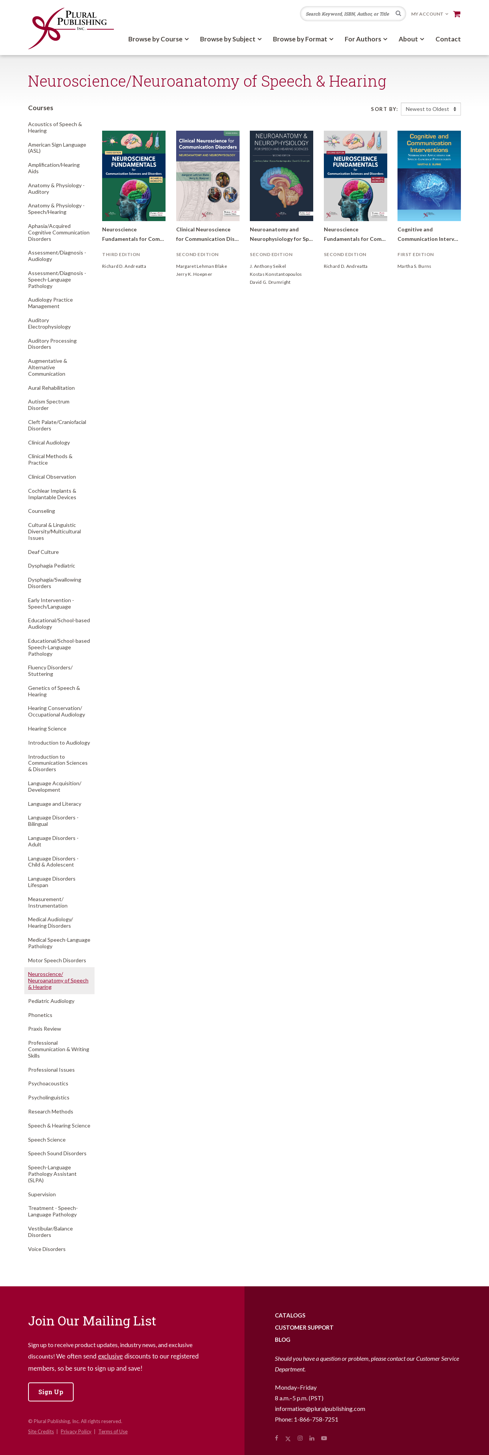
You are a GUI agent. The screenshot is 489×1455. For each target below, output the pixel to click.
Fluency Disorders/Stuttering (50, 670)
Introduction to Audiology (59, 742)
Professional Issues (51, 1069)
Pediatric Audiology (51, 1001)
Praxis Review (44, 1028)
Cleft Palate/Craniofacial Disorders (57, 425)
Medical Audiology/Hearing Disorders (50, 922)
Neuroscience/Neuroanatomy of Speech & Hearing (58, 980)
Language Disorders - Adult (53, 841)
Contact (448, 39)
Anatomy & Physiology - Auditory (56, 188)
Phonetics (40, 1015)
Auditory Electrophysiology (49, 323)
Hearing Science (47, 728)
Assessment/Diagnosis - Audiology (57, 255)
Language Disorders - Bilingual (53, 820)
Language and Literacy (54, 803)
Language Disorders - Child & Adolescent (53, 861)
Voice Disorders (47, 1249)
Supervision (42, 1194)
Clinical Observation (52, 476)
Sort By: (384, 109)
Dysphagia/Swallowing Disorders (54, 582)
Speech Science (47, 1139)
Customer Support (304, 1327)
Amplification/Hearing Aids (54, 167)
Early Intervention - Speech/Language (51, 603)
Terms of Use (113, 1431)
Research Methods (50, 1111)
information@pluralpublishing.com (320, 1408)
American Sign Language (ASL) (57, 147)
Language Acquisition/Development (54, 786)
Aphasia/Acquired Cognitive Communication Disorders (59, 232)
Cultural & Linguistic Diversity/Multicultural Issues (54, 531)
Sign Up (50, 1392)
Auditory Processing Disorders (52, 343)
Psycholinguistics (48, 1097)
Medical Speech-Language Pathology (59, 942)
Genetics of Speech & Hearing (54, 691)
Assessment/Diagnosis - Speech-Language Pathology (57, 279)
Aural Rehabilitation (51, 387)
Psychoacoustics (48, 1083)
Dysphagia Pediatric (51, 565)
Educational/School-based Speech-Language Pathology (59, 647)
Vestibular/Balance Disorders (50, 1231)
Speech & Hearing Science (59, 1125)
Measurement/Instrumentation (48, 902)
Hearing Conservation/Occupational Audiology (56, 711)
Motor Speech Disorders (57, 960)
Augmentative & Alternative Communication (47, 367)
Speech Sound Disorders (57, 1153)
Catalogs (290, 1315)
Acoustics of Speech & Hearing (55, 127)
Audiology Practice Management (50, 302)
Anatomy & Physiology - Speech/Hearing (56, 208)
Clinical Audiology (49, 442)
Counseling (41, 511)
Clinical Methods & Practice (50, 459)
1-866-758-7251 (316, 1419)
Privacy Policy (76, 1431)
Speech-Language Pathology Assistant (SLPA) (52, 1173)
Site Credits (41, 1431)
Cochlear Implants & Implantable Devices (52, 493)
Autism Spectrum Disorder (48, 404)
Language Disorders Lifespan (52, 881)
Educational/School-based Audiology (59, 623)
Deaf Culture (43, 552)
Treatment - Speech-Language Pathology (53, 1211)
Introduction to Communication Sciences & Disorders (58, 763)
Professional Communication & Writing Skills (58, 1049)
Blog (282, 1339)
